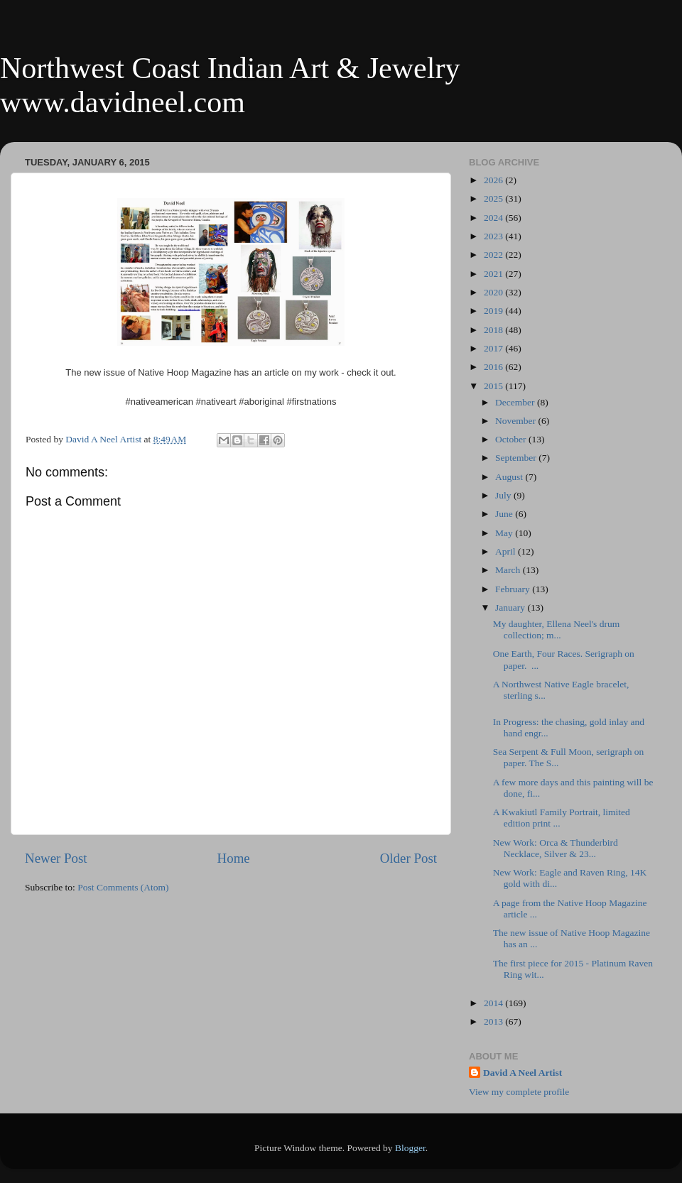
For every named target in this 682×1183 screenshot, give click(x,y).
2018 (494, 330)
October (512, 439)
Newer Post (56, 858)
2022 (494, 254)
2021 (494, 273)
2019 (494, 310)
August (510, 476)
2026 (494, 180)
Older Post (408, 858)
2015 (494, 386)
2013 (494, 1021)
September (516, 457)
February (513, 589)
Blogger (410, 1148)
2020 (494, 292)
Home (233, 858)
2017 (494, 348)
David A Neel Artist (522, 1072)
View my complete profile (519, 1091)
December (516, 402)
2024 (494, 217)
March (509, 570)
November (516, 420)
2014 (494, 1003)
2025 (494, 198)
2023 (494, 236)
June (505, 513)
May (505, 533)
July (504, 495)
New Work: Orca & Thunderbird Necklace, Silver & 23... (555, 848)
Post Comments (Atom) (122, 887)
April (506, 551)
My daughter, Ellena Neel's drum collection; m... (556, 629)
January (511, 607)
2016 (494, 366)
